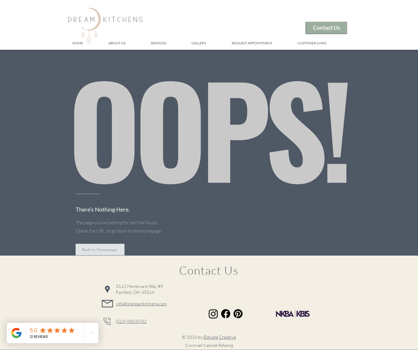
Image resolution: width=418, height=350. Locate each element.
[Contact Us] (326, 27)
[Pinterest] (238, 314)
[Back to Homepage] (100, 249)
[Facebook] (226, 314)
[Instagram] (213, 314)
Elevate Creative (219, 337)
